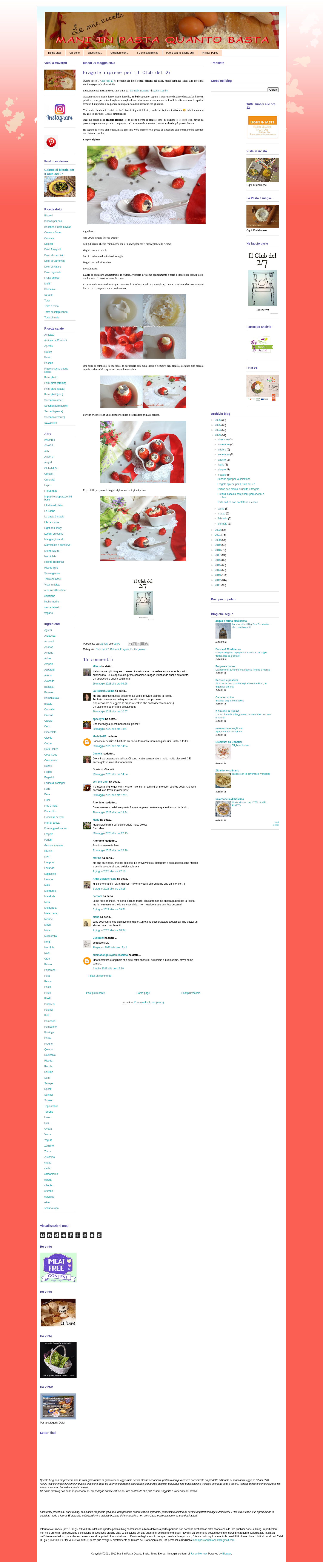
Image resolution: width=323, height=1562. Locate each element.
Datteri (48, 766)
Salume (48, 1072)
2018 (218, 550)
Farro (47, 788)
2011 (218, 585)
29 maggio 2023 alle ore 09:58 (110, 683)
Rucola (48, 1066)
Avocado (49, 681)
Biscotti (48, 215)
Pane (47, 357)
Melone (48, 919)
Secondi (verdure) (54, 417)
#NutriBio (49, 439)
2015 (218, 565)
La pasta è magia (54, 516)
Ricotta (48, 1060)
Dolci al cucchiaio (54, 255)
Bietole (48, 703)
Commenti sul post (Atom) (149, 1002)
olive (47, 1202)
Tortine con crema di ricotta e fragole (238, 489)
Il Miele (48, 851)
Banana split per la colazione (233, 479)
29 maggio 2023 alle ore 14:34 (110, 746)
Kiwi (46, 856)
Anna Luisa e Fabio (104, 878)
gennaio (223, 523)
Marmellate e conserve (57, 544)
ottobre (222, 449)
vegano (48, 612)
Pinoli (47, 992)
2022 (218, 529)
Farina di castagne (55, 783)
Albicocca (49, 635)
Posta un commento (99, 975)
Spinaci (48, 1094)
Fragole (124, 649)
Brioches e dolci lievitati (57, 226)
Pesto (47, 987)
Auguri (48, 462)
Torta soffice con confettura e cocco (237, 502)
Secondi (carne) (53, 400)
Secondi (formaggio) (56, 405)
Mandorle (49, 896)
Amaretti (49, 641)
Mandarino (50, 890)
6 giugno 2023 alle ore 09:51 (109, 909)
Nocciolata (50, 556)
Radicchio (50, 1055)
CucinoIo (98, 937)
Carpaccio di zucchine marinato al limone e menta (242, 669)
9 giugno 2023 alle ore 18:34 (109, 930)
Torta (47, 300)
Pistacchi (49, 1004)
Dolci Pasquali (52, 249)
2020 (218, 539)
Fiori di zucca (52, 822)
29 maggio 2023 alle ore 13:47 (110, 728)
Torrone (48, 1111)
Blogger (226, 1553)
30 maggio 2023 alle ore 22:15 (110, 833)
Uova (47, 1117)
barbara (97, 896)
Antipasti (49, 334)
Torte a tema (51, 306)
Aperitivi (49, 346)
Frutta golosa (137, 649)
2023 (218, 435)
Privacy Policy (210, 52)
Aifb (46, 451)
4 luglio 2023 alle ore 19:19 (108, 968)
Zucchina (49, 1157)
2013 (218, 575)
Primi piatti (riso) (53, 394)
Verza (47, 1134)
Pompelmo (50, 1026)
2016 (218, 559)
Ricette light (51, 567)
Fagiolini (49, 777)
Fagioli (48, 771)
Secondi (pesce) (53, 411)
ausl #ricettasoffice (55, 590)
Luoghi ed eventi (53, 533)
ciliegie (48, 1185)
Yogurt (48, 1140)
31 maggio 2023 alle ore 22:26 (110, 850)
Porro (47, 1038)
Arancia (48, 664)
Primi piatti (50, 377)
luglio (221, 464)
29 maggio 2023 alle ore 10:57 (110, 711)
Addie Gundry (161, 90)
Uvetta (48, 1128)
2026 (218, 419)
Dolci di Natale (52, 266)
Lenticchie (50, 873)
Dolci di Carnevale (54, 260)
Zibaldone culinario (227, 770)
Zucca (47, 1151)
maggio (222, 474)
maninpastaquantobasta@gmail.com (213, 1540)
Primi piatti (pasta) (54, 388)
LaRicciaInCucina (103, 690)
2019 (218, 544)
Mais (47, 885)
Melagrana (50, 907)
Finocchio (49, 811)
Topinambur (51, 1106)
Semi (47, 1077)
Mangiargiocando (54, 539)
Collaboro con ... (120, 52)
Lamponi (49, 862)
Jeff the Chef (100, 781)
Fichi (47, 800)
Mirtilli (47, 924)
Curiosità (49, 479)
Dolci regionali (52, 272)
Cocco (48, 743)
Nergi (47, 941)
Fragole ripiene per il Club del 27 (236, 484)
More (47, 930)
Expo (47, 485)
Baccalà (49, 686)
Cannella (49, 709)
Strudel (48, 294)
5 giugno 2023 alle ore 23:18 (109, 888)
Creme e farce (52, 232)
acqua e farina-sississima (231, 620)
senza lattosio (52, 607)
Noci (46, 953)
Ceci (46, 726)
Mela (47, 902)
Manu (96, 819)
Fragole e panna (225, 666)
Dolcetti (114, 649)
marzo (222, 513)
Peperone (49, 970)
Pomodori (49, 1021)
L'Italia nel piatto (53, 505)
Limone (48, 879)
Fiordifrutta (50, 490)
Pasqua (48, 363)
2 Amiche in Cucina (227, 711)
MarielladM (99, 736)
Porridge (49, 1032)
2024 (218, 430)
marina (97, 857)
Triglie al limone (240, 745)
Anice (47, 658)
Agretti (48, 630)
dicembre (223, 439)
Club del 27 (106, 80)
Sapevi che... (95, 52)
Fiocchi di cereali (53, 817)
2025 (218, 425)
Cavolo (48, 720)
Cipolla (48, 737)
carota (47, 1179)
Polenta (48, 1009)
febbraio (223, 518)
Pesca (47, 981)
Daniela (104, 643)
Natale (48, 351)
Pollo (47, 1015)
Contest (48, 473)
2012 (218, 580)
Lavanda (49, 868)
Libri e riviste (51, 522)
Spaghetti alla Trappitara (228, 731)
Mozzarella (50, 936)
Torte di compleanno (56, 311)
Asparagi (49, 669)
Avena (48, 675)
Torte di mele (51, 317)
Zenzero (49, 1145)
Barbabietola (51, 698)
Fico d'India (50, 805)
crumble (49, 1190)
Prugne (48, 1043)
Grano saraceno (53, 845)
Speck (47, 1089)
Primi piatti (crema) (55, 383)
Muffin (47, 283)
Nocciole (49, 947)
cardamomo (51, 1174)
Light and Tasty (53, 527)
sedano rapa (51, 1208)
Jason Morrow (199, 1553)
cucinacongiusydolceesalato (110, 955)
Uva (46, 1123)
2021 (218, 534)
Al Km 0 (48, 456)
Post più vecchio (190, 993)
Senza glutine (52, 573)
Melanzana (50, 913)
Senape (48, 1083)
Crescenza (50, 760)
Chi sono (74, 52)
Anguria (48, 652)
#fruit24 (48, 445)
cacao (47, 1162)
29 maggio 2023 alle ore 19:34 (110, 812)
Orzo (47, 958)
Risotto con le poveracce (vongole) (251, 774)
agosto (222, 459)
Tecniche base (52, 579)
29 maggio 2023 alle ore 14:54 (110, 774)
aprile (221, 508)
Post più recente (95, 993)
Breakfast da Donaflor (228, 742)
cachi (47, 1168)
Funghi (48, 839)
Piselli (47, 998)
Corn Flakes (51, 749)
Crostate (49, 238)
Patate (48, 964)
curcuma (49, 1196)
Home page (55, 52)
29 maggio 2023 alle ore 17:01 (110, 795)
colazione (49, 596)
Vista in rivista (52, 584)
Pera (47, 975)
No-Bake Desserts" (140, 90)
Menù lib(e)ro (52, 550)
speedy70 (99, 719)
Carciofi (48, 715)
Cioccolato (50, 732)
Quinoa (48, 1049)
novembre (224, 444)
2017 (218, 555)
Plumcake (50, 289)
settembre (224, 454)
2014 (218, 570)
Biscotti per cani (53, 221)
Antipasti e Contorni (55, 340)
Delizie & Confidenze (228, 649)
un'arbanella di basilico (229, 799)
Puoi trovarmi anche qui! (180, 52)
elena (96, 917)
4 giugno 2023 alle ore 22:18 (109, 871)
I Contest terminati (147, 52)
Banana (48, 692)
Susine (48, 1100)
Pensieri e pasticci (226, 680)
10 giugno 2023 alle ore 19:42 (110, 947)
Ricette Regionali (54, 561)
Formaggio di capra (55, 828)
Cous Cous (50, 754)
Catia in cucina (224, 697)
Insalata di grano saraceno (229, 700)
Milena (97, 666)
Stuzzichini (50, 422)
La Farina (49, 511)
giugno (222, 469)
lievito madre (51, 601)
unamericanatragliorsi (228, 728)
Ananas (48, 647)
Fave (47, 794)
